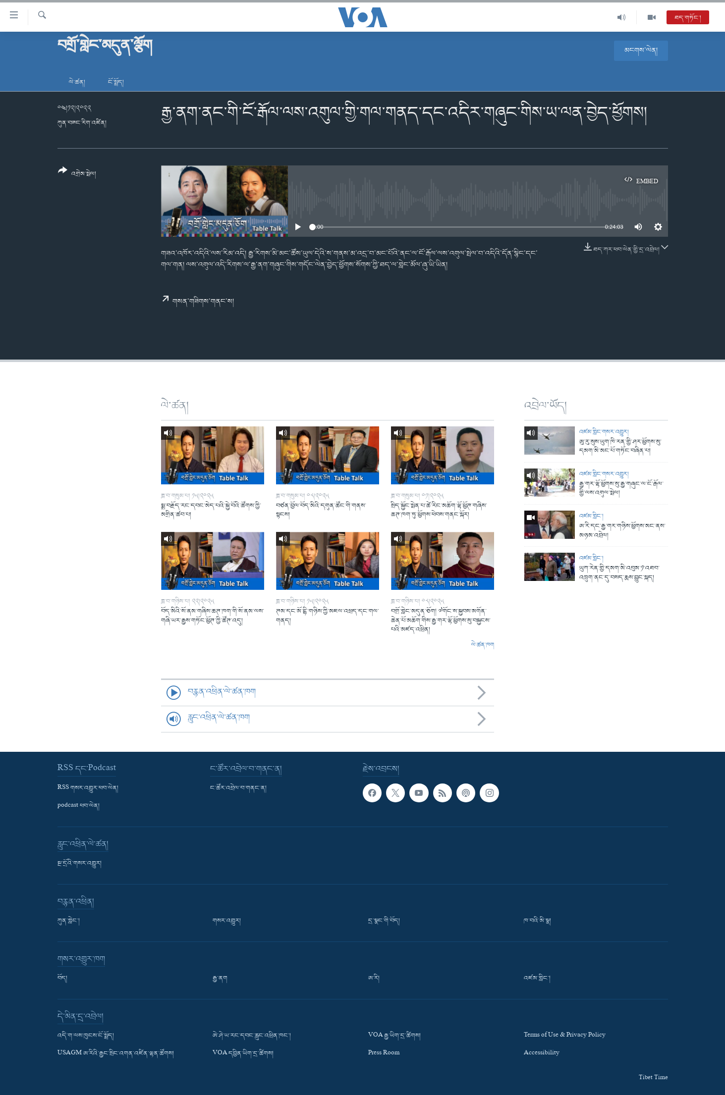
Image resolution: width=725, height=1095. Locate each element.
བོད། (62, 979)
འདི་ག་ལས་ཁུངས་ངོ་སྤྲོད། (85, 1036)
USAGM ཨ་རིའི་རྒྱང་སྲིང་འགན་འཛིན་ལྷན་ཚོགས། (115, 1054)
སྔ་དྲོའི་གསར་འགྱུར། (79, 864)
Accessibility (541, 1054)
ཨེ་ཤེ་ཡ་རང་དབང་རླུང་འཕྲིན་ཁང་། (252, 1036)
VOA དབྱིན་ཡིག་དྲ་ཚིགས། (243, 1054)
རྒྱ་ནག (220, 979)
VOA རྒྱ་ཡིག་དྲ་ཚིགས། (394, 1036)
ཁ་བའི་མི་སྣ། (537, 921)
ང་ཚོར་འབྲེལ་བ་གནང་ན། (238, 788)
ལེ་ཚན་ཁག (482, 645)
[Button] (77, 175)
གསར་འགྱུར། (227, 921)
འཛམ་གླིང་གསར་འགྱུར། (604, 432)
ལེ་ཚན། (77, 82)
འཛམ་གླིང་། (591, 516)
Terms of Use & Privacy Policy (565, 1036)
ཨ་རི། (374, 979)
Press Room (383, 1054)
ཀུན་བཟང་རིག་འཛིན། (82, 123)
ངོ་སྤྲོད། (116, 82)
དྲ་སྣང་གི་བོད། (384, 921)
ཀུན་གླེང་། (68, 921)
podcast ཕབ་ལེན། (78, 806)
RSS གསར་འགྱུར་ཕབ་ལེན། (87, 788)
